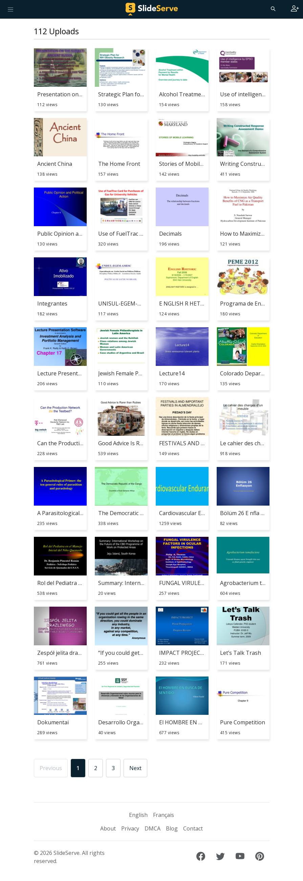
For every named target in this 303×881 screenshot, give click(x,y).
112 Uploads (56, 31)
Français (163, 815)
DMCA (152, 828)
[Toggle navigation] (10, 9)
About (108, 828)
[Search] (272, 8)
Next (135, 768)
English (138, 815)
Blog (172, 828)
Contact (193, 828)
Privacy (130, 828)
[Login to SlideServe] (295, 9)
